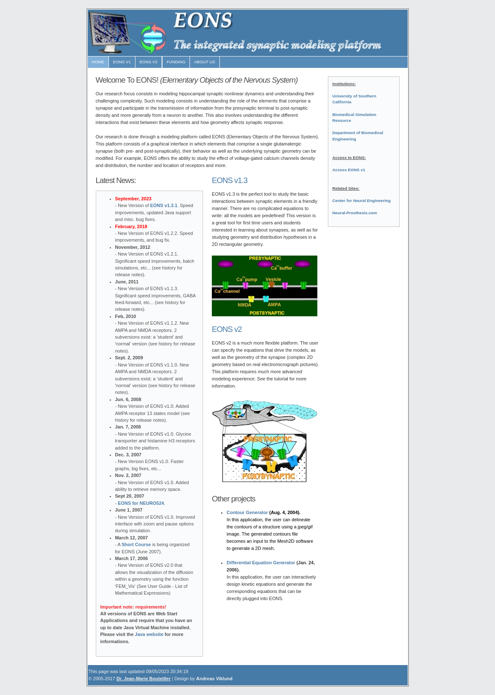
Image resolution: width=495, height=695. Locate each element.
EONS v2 (227, 329)
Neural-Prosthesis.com (355, 212)
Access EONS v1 (349, 169)
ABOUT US (204, 61)
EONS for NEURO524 (141, 503)
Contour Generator (247, 512)
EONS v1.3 (229, 180)
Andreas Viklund (214, 678)
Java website (149, 634)
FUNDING (176, 61)
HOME (98, 61)
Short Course (136, 544)
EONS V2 (148, 61)
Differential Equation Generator (261, 562)
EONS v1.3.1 (163, 205)
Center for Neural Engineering (362, 200)
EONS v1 (122, 61)
